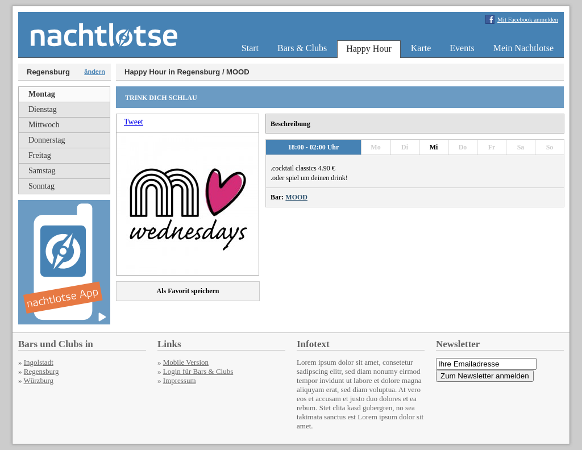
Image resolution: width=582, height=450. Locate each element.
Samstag (41, 170)
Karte (421, 48)
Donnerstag (46, 140)
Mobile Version (186, 362)
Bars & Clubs (302, 48)
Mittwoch (43, 124)
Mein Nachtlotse (523, 48)
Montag (41, 94)
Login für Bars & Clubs (198, 371)
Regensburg (41, 371)
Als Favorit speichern (188, 291)
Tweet (133, 122)
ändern (94, 71)
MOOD (296, 197)
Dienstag (42, 109)
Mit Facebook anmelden (527, 19)
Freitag (39, 155)
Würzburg (38, 380)
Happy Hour (369, 48)
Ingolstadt (38, 362)
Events (462, 48)
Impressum (179, 380)
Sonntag (41, 186)
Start (250, 48)
